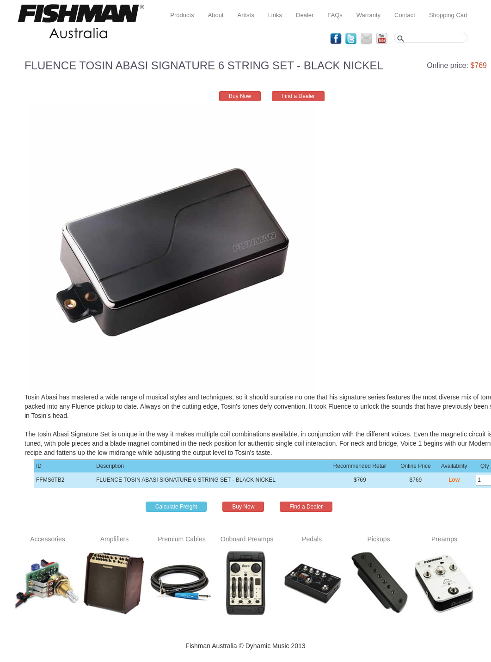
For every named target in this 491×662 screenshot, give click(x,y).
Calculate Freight (176, 506)
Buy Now (240, 96)
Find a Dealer (298, 96)
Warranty (368, 15)
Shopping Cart (448, 15)
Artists (246, 15)
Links (275, 15)
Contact (404, 15)
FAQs (335, 15)
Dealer (304, 15)
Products (182, 15)
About (216, 15)
